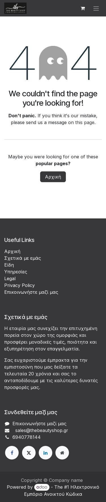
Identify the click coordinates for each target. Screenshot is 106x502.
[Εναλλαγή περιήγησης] (96, 8)
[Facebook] (12, 453)
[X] (29, 453)
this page (84, 122)
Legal (10, 278)
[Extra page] (62, 453)
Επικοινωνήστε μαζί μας (31, 292)
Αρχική (53, 177)
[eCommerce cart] (82, 8)
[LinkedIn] (45, 453)
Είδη (9, 265)
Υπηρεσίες (15, 272)
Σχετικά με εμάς (22, 258)
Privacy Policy (19, 285)
